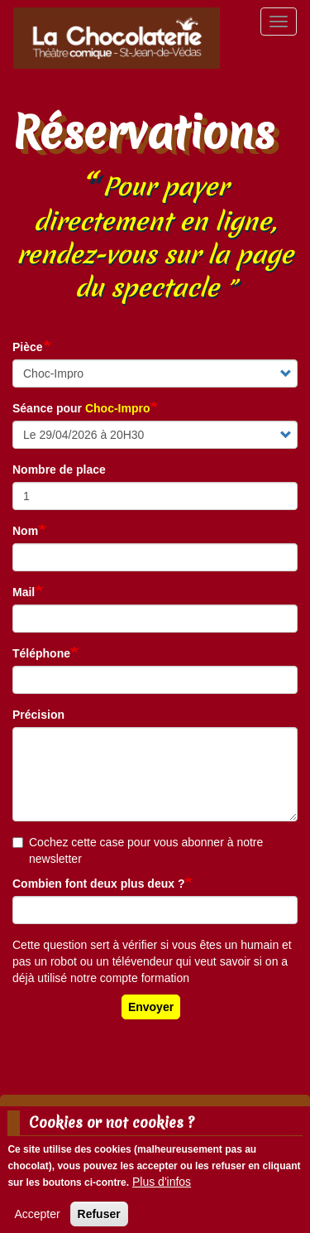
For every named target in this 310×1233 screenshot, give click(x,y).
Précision (38, 714)
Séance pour (81, 408)
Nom (25, 530)
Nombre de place (59, 469)
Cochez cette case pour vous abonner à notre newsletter (137, 850)
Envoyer (151, 1007)
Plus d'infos (161, 1188)
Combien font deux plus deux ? (98, 883)
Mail (23, 592)
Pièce (27, 347)
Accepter (37, 1220)
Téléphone (41, 653)
